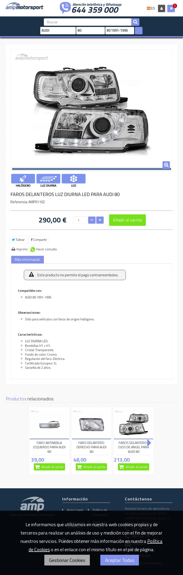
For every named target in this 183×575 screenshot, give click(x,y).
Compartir (39, 239)
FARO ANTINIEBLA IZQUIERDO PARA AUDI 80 (49, 447)
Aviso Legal (75, 509)
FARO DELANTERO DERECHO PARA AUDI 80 (91, 447)
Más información (27, 259)
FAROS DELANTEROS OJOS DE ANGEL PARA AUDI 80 (133, 447)
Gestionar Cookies (67, 560)
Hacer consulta (46, 249)
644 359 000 (94, 9)
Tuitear (18, 239)
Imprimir (22, 249)
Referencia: (19, 201)
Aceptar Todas (119, 560)
